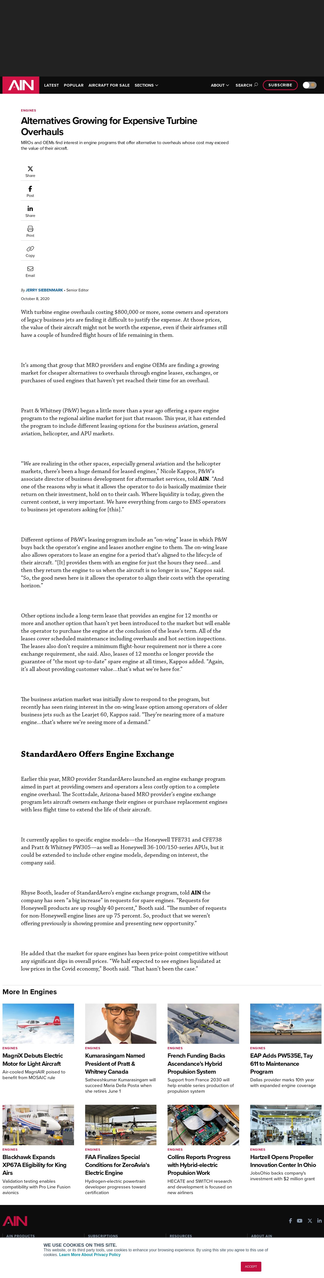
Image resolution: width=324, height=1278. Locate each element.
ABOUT (220, 85)
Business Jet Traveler (26, 1220)
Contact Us (260, 1220)
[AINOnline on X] (309, 1176)
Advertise (261, 1226)
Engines (28, 110)
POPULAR (73, 85)
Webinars (177, 1226)
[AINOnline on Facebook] (290, 1176)
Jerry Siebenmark (74, 168)
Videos (175, 1220)
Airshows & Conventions (189, 1233)
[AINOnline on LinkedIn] (319, 1176)
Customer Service (102, 1206)
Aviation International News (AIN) (36, 1206)
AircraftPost (19, 1213)
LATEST (51, 85)
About (256, 1200)
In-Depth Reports (183, 1213)
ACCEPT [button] (251, 1266)
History (257, 1213)
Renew (93, 1213)
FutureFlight (16, 1226)
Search (246, 85)
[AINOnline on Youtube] (300, 1176)
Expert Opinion (181, 1206)
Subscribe (280, 85)
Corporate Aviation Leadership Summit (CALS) (37, 1235)
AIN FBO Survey (22, 1200)
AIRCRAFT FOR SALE (109, 85)
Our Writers (260, 1206)
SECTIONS (146, 85)
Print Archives (181, 1200)
